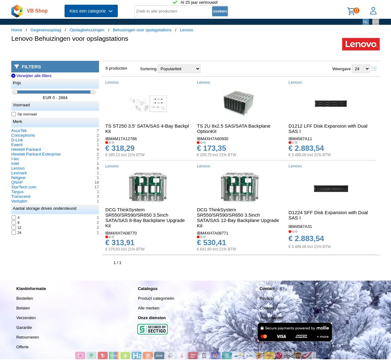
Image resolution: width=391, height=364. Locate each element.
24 (16, 233)
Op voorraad (24, 114)
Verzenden (26, 317)
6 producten (116, 68)
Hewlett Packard (26, 149)
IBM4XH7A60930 (212, 138)
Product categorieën (156, 298)
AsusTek (19, 130)
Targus (17, 191)
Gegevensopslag (46, 30)
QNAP (17, 182)
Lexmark (19, 173)
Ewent (17, 144)
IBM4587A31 (300, 226)
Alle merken (148, 308)
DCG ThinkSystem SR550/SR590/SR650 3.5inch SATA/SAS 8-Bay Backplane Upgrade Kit (145, 217)
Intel (15, 163)
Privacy (266, 298)
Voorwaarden (271, 317)
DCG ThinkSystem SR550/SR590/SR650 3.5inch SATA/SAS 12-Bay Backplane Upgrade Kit (238, 217)
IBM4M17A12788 (121, 138)
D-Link (17, 140)
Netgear (18, 177)
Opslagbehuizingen (87, 30)
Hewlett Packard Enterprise (36, 154)
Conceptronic (23, 135)
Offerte (22, 347)
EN (375, 21)
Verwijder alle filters (31, 75)
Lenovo (186, 30)
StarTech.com (23, 187)
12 (16, 227)
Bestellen (24, 298)
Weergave (341, 68)
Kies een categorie (91, 10)
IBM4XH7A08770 (121, 233)
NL (365, 21)
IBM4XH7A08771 (212, 233)
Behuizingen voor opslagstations (142, 30)
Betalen (23, 308)
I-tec (15, 158)
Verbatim (19, 201)
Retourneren (27, 337)
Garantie (24, 327)
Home (16, 30)
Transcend (20, 196)
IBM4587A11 (300, 138)
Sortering (148, 68)
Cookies (266, 308)
